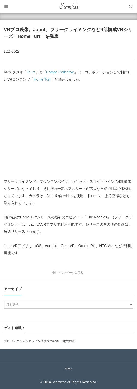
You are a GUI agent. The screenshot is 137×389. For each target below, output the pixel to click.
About (68, 368)
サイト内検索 (130, 6)
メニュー (6, 6)
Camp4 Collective (60, 72)
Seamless (68, 6)
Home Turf (42, 79)
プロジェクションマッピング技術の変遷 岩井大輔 (39, 341)
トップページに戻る (70, 272)
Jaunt (31, 72)
